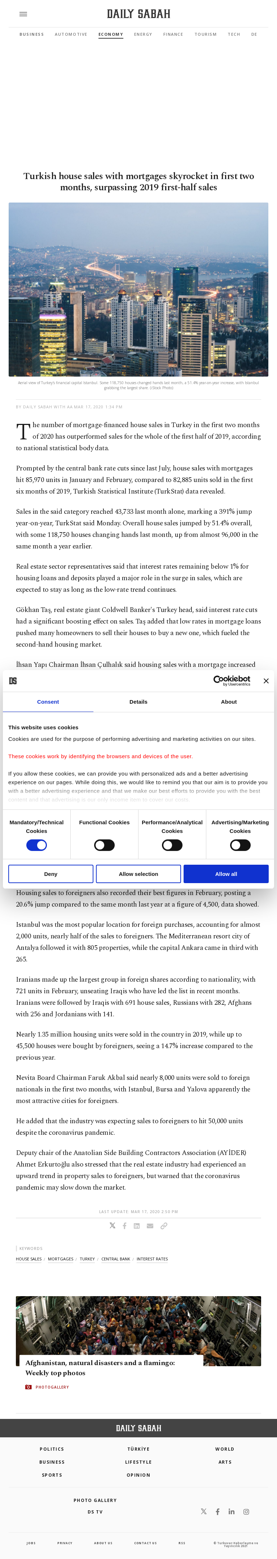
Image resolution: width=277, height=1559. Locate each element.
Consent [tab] (48, 702)
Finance (173, 34)
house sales (28, 1258)
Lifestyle (138, 1462)
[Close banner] (266, 680)
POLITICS (52, 1449)
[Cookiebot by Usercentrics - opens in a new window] (218, 681)
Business (31, 34)
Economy (110, 34)
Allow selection (138, 874)
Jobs (31, 1543)
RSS (182, 1543)
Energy (143, 34)
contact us (145, 1543)
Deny (50, 874)
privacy (64, 1543)
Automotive (71, 34)
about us (103, 1543)
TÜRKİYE (138, 1449)
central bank (115, 1258)
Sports (52, 1475)
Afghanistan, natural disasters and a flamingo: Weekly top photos (100, 1368)
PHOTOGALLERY (52, 1387)
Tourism (205, 34)
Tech (234, 34)
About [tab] (229, 702)
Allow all (226, 874)
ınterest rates (152, 1258)
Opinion (138, 1475)
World (224, 1449)
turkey (87, 1258)
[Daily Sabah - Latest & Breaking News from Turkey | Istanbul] (138, 13)
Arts (225, 1462)
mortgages (60, 1258)
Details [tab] (138, 702)
